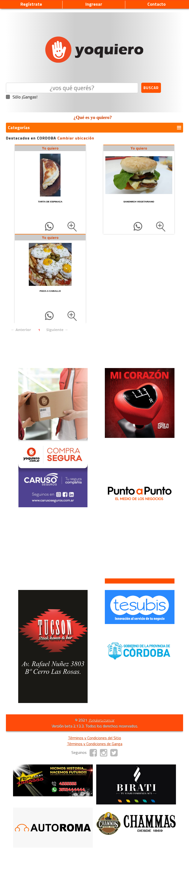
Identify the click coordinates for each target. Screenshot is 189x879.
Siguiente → (57, 329)
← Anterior (21, 329)
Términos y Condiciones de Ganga (94, 744)
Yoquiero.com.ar (101, 720)
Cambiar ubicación (75, 138)
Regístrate (31, 4)
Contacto (156, 4)
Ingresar (93, 4)
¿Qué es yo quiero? (93, 117)
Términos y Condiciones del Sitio (94, 738)
